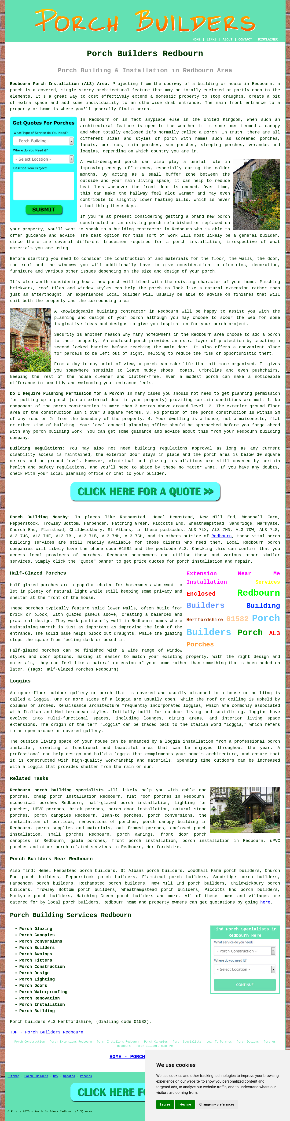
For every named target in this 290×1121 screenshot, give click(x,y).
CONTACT (245, 39)
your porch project (223, 324)
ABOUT (227, 39)
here (265, 902)
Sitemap (13, 1076)
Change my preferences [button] (216, 1104)
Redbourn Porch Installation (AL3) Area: (60, 83)
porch (208, 271)
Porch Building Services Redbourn (70, 915)
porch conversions (170, 815)
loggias (258, 712)
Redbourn (222, 536)
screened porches (256, 138)
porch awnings (135, 834)
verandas (259, 145)
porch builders (135, 896)
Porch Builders (36, 1076)
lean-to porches (121, 815)
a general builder (255, 235)
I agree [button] (165, 1104)
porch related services (83, 847)
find (28, 870)
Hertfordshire (163, 847)
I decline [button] (185, 1104)
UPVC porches (48, 809)
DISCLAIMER (268, 39)
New (55, 1076)
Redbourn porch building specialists (57, 790)
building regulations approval (173, 448)
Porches (86, 1076)
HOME (197, 39)
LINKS (212, 39)
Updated (69, 1076)
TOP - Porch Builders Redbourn (46, 1032)
